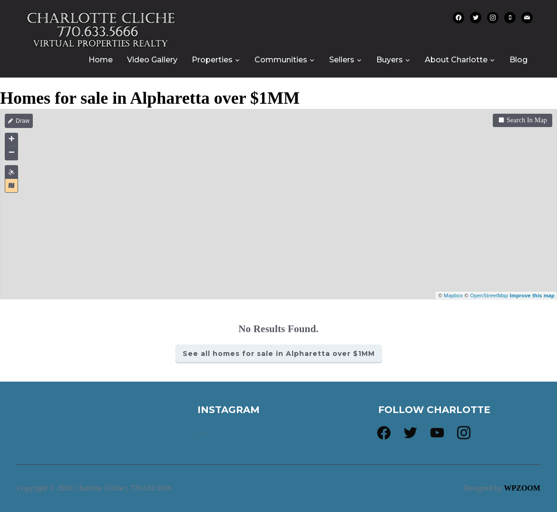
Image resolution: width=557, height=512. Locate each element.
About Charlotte (456, 59)
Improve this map (532, 295)
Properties (212, 59)
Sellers (341, 59)
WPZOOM (522, 488)
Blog (518, 59)
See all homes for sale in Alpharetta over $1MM (279, 353)
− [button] (12, 153)
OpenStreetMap (489, 295)
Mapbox (453, 295)
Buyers (389, 59)
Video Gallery (152, 59)
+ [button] (12, 140)
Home (100, 59)
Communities (280, 59)
